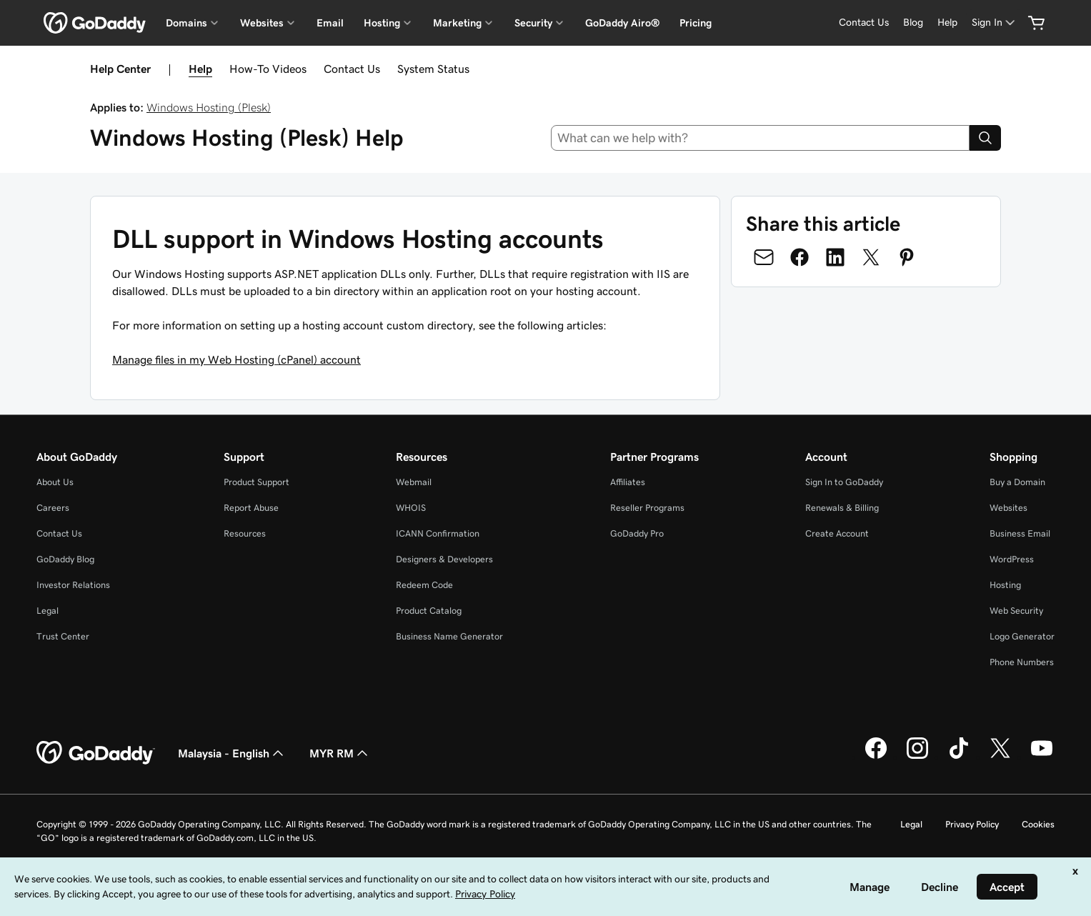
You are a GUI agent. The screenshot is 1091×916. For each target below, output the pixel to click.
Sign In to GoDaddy (844, 482)
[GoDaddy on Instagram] (917, 756)
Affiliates (627, 482)
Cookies (1038, 824)
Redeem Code (424, 584)
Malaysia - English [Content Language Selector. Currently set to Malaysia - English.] (232, 753)
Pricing (695, 23)
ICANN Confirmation (437, 533)
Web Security (1016, 610)
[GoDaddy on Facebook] (876, 756)
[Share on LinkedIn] (835, 257)
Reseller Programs (647, 507)
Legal (47, 610)
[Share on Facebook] (799, 257)
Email (330, 23)
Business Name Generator (449, 636)
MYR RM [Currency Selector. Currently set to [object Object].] (340, 753)
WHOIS (411, 507)
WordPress (1012, 559)
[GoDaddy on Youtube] (1042, 756)
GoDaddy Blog (65, 559)
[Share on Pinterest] (907, 257)
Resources (245, 533)
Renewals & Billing (842, 507)
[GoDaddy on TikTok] (959, 756)
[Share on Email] (764, 257)
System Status (433, 68)
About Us (55, 482)
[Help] (947, 22)
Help (200, 68)
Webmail (414, 482)
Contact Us (352, 68)
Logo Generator (1022, 636)
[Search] (985, 138)
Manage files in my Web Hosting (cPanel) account (236, 359)
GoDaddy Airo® (622, 23)
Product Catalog (429, 610)
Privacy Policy (972, 824)
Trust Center (62, 636)
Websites (1008, 507)
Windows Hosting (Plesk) (208, 107)
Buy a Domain (1017, 482)
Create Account (837, 533)
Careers (52, 507)
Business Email (1020, 533)
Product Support (256, 482)
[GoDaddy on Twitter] (1000, 756)
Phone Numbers (1022, 662)
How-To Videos (268, 68)
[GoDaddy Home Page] (95, 753)
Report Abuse (251, 507)
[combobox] (760, 137)
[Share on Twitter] (871, 257)
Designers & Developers (444, 559)
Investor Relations (73, 584)
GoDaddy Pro (637, 533)
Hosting (1005, 584)
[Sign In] (994, 22)
